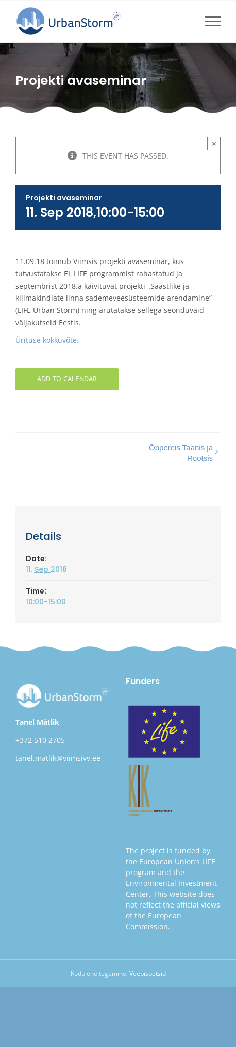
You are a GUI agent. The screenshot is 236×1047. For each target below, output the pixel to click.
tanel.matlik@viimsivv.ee (57, 758)
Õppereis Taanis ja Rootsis (181, 452)
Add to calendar (67, 379)
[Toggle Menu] (213, 21)
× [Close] (214, 143)
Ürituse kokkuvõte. (47, 340)
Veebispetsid (147, 973)
